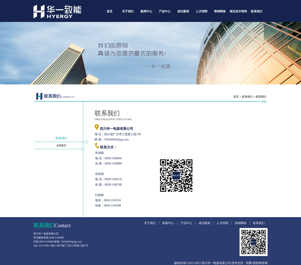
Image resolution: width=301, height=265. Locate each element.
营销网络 (220, 11)
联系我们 (257, 11)
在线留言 (61, 145)
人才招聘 (201, 11)
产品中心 (165, 11)
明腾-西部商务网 (257, 263)
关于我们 (128, 11)
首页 (109, 11)
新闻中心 (146, 11)
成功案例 (183, 11)
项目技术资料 (238, 11)
